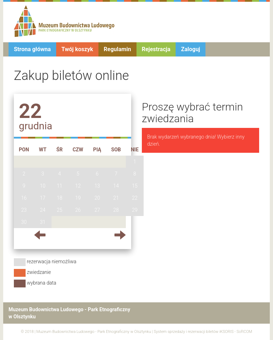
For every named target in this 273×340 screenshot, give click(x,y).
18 (60, 198)
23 (24, 210)
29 (135, 210)
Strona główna (32, 49)
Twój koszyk (77, 49)
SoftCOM (244, 331)
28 (116, 210)
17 (43, 198)
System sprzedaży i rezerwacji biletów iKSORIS (194, 331)
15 (135, 186)
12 (78, 186)
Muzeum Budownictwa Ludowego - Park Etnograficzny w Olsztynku (93, 331)
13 (97, 186)
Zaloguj (190, 49)
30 (24, 222)
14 (116, 186)
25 (60, 210)
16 (24, 198)
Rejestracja (156, 49)
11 (60, 186)
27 (97, 210)
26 (78, 210)
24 (43, 210)
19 (78, 198)
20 (97, 198)
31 (43, 222)
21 (116, 198)
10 (43, 186)
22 (135, 198)
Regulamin (117, 49)
